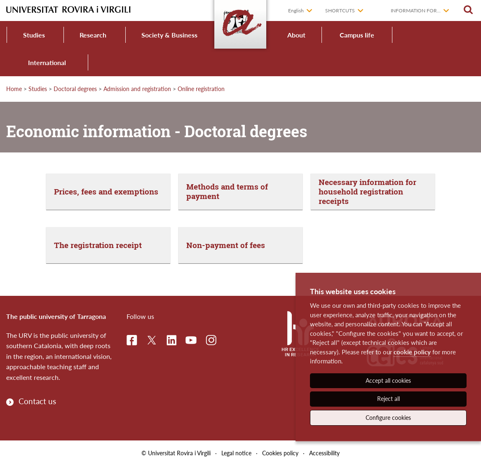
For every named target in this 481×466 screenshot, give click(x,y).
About (296, 35)
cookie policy (412, 352)
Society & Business (169, 35)
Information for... (416, 10)
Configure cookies (388, 417)
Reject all (388, 398)
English (296, 10)
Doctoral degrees (75, 88)
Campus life (357, 35)
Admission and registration (137, 88)
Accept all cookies (388, 380)
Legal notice (236, 453)
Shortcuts (340, 10)
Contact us (37, 401)
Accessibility (324, 453)
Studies (34, 35)
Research (93, 35)
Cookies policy (280, 453)
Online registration (201, 88)
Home (14, 88)
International (47, 62)
